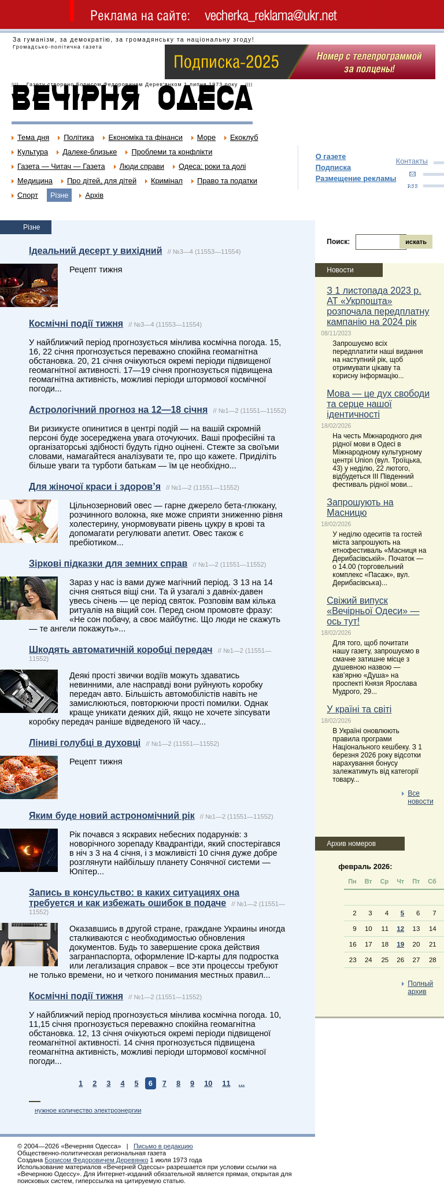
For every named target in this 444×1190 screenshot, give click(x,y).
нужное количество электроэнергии (88, 1110)
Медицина (35, 180)
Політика (79, 137)
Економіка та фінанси (146, 137)
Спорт (27, 195)
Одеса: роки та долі (212, 166)
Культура (32, 151)
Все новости (420, 797)
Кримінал (167, 180)
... (242, 1083)
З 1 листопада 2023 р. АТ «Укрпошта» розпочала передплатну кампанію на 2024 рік (378, 306)
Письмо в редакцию (163, 1146)
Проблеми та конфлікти (171, 151)
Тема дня (33, 137)
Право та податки (227, 180)
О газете (331, 156)
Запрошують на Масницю (360, 507)
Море (206, 137)
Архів (94, 195)
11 (226, 1083)
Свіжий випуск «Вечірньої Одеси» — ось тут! (373, 611)
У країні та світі (359, 709)
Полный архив (420, 988)
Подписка (333, 167)
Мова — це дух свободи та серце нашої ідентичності (378, 404)
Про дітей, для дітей (101, 180)
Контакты (412, 161)
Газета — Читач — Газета (61, 166)
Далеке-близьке (89, 151)
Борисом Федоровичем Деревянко (96, 1159)
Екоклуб (244, 137)
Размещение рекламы (356, 178)
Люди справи (142, 166)
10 (208, 1083)
